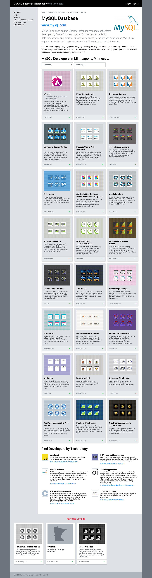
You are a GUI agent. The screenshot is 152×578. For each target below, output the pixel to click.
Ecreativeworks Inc (84, 94)
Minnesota (26, 3)
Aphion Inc (48, 378)
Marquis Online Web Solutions (85, 148)
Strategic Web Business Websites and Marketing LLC (89, 195)
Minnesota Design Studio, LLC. (55, 148)
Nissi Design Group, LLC (120, 288)
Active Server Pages (108, 491)
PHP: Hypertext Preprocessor (112, 455)
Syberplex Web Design (119, 378)
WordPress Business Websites (118, 242)
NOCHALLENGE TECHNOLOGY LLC (84, 242)
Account (17, 12)
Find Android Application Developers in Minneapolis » (117, 485)
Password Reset (20, 22)
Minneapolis (48, 3)
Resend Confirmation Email (24, 20)
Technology (74, 12)
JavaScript (54, 455)
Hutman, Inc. (49, 333)
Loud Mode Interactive (119, 333)
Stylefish (51, 547)
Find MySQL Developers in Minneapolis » (63, 483)
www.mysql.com (54, 25)
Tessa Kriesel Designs (119, 147)
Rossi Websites (86, 547)
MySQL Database (57, 470)
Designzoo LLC (83, 378)
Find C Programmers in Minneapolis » (62, 503)
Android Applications (108, 470)
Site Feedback (19, 25)
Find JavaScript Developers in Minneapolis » (64, 461)
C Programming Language (60, 491)
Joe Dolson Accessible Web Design (56, 424)
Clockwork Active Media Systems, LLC (120, 424)
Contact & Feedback (41, 575)
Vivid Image (49, 194)
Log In (128, 4)
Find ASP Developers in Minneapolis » (112, 500)
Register (135, 4)
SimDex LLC (81, 288)
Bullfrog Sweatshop (52, 241)
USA (16, 3)
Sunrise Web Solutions (54, 288)
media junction (116, 194)
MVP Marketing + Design (87, 333)
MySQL (84, 12)
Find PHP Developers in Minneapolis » (112, 463)
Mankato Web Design (85, 423)
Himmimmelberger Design (28, 547)
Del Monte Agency (117, 94)
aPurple (47, 94)
